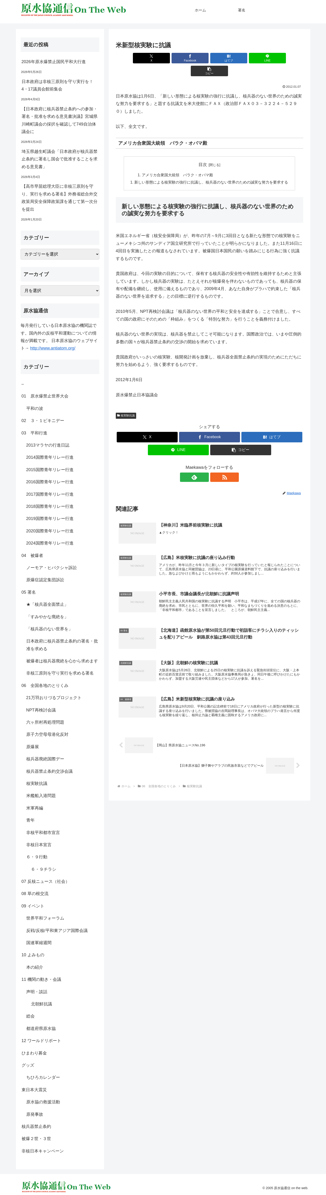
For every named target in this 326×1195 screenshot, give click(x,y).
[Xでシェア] (146, 58)
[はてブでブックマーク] (210, 58)
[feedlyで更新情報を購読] (204, 465)
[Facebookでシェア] (178, 58)
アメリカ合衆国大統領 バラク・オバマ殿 (177, 162)
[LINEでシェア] (241, 58)
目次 (203, 151)
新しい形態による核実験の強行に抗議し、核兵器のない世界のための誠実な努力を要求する (211, 170)
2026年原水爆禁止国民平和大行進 (54, 61)
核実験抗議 (126, 403)
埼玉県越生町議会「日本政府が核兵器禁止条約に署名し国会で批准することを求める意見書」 (59, 159)
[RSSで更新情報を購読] (215, 465)
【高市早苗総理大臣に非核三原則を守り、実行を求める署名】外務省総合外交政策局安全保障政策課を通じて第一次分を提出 (59, 197)
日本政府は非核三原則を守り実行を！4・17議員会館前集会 (57, 85)
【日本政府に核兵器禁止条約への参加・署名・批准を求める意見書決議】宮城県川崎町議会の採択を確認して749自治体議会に (59, 120)
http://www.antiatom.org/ (52, 348)
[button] (272, 58)
